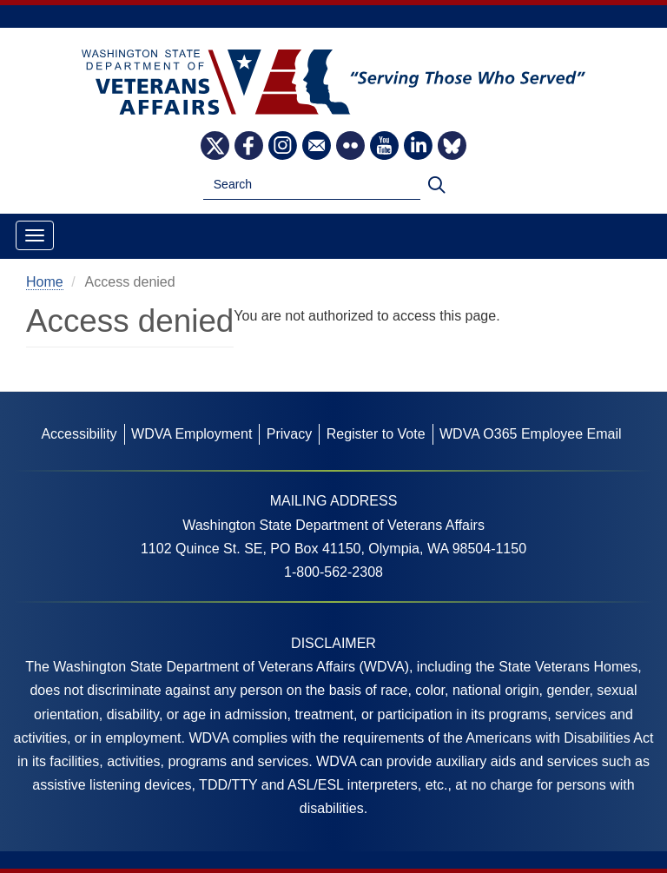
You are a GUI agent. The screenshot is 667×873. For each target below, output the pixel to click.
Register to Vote (376, 434)
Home (44, 281)
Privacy (289, 434)
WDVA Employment (191, 434)
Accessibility (78, 434)
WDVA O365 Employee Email (530, 434)
